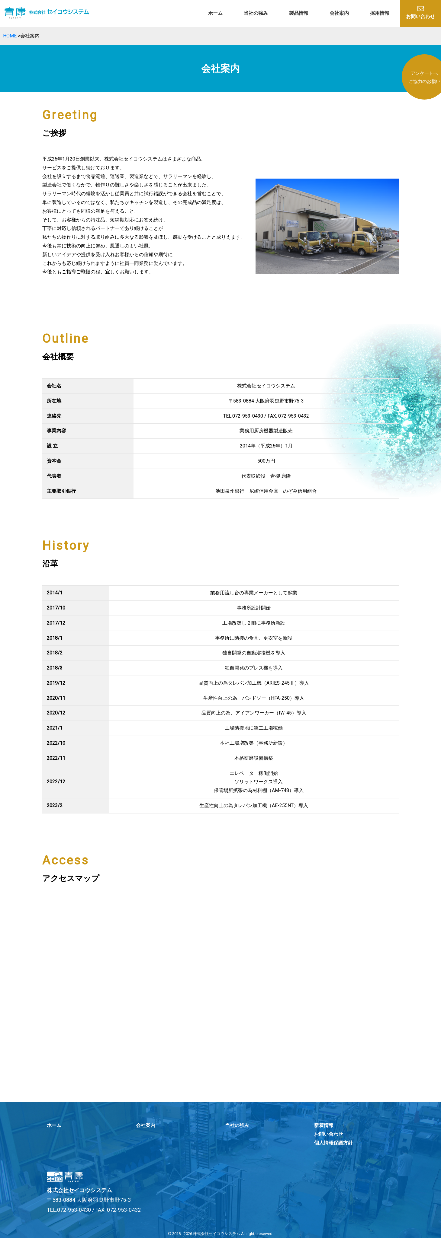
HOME (10, 36)
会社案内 (339, 13)
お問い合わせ (420, 12)
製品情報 (298, 13)
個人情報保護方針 (333, 1143)
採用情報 (379, 13)
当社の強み (256, 13)
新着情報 (323, 1125)
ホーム (215, 13)
